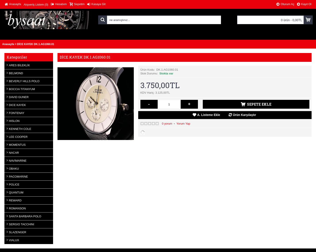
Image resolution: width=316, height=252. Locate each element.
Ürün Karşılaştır (244, 115)
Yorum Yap (183, 123)
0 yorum (167, 123)
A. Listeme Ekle (208, 115)
